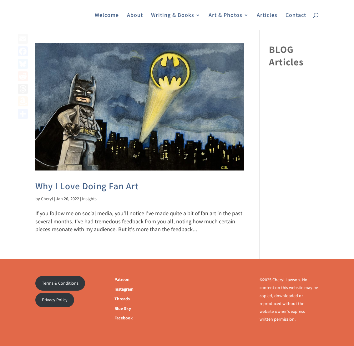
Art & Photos (225, 15)
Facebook (123, 318)
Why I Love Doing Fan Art (87, 186)
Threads (122, 299)
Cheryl (47, 198)
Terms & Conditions (60, 283)
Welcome (107, 15)
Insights (89, 198)
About (135, 15)
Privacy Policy (55, 300)
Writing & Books (172, 15)
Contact (296, 15)
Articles (267, 15)
